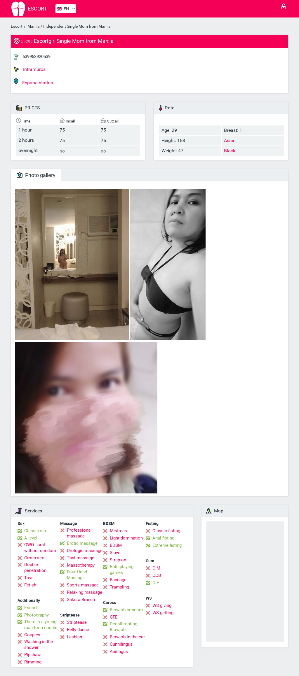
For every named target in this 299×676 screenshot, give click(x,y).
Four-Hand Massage (77, 574)
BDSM (116, 545)
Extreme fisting (167, 545)
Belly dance (78, 629)
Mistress (118, 530)
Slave (115, 552)
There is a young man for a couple (40, 624)
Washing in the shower (38, 644)
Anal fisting (163, 538)
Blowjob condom (126, 609)
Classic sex (35, 530)
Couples (32, 635)
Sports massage (83, 585)
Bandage (118, 579)
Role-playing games (121, 569)
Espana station (33, 81)
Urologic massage (84, 550)
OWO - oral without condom (40, 547)
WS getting (162, 612)
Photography (36, 615)
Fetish (30, 585)
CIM (156, 568)
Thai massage (80, 558)
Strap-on (118, 560)
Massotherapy (81, 565)
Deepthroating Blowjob (123, 626)
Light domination (126, 538)
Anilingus (119, 651)
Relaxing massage (84, 592)
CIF (155, 582)
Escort (30, 607)
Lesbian (74, 637)
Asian (230, 140)
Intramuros (30, 69)
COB (156, 575)
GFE (114, 617)
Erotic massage (82, 543)
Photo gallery (36, 175)
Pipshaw (32, 654)
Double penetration (35, 567)
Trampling (119, 587)
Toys (29, 577)
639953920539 (36, 56)
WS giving (161, 605)
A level (30, 538)
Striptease (77, 622)
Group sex (34, 558)
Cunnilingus (121, 644)
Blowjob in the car (127, 637)
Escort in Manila (25, 26)
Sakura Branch (81, 599)
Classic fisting (166, 530)
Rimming (32, 662)
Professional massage (79, 533)
